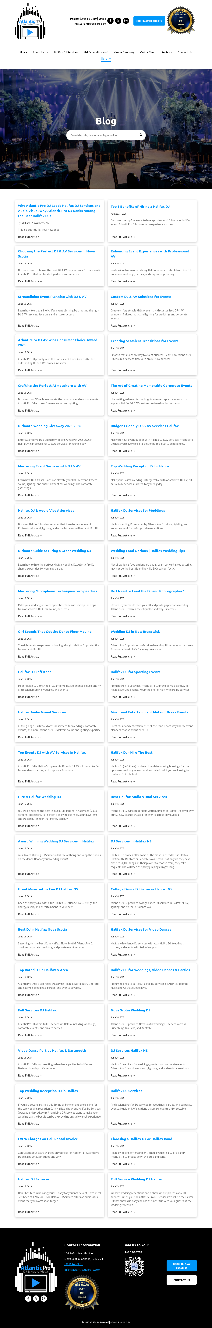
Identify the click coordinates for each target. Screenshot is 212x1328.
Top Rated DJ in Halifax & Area (43, 970)
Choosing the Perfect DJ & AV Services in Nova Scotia (56, 253)
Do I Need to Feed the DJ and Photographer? (147, 591)
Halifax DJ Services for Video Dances (141, 929)
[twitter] (118, 21)
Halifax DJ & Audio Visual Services (46, 510)
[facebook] (110, 21)
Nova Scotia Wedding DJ (130, 1010)
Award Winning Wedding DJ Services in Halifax (56, 841)
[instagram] (126, 21)
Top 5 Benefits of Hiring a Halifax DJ (140, 206)
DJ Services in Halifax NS (131, 841)
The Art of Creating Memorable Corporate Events (151, 385)
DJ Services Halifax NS (129, 1050)
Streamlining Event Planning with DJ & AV (52, 296)
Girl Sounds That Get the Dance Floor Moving (55, 631)
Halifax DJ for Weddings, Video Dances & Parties (150, 970)
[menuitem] (23, 52)
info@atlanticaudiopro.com (90, 24)
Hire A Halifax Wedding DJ (39, 796)
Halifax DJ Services (126, 1090)
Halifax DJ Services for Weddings (138, 510)
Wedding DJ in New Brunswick (135, 631)
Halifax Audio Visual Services (42, 712)
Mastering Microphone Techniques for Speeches (57, 591)
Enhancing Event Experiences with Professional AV (150, 253)
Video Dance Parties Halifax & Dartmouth (52, 1050)
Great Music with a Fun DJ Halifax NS (48, 889)
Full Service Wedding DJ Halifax (137, 1179)
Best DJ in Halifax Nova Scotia (42, 929)
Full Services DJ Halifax (37, 1010)
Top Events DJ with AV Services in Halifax (52, 752)
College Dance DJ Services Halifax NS (141, 889)
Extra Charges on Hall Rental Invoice (48, 1139)
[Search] (106, 135)
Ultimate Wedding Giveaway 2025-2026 (49, 425)
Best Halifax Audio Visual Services (139, 796)
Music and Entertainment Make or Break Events (150, 712)
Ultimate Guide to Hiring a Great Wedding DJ (54, 550)
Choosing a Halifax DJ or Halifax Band (141, 1139)
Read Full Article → (30, 237)
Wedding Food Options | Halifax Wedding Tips (148, 550)
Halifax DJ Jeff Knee (35, 671)
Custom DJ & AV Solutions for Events (141, 296)
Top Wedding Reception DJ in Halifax (141, 466)
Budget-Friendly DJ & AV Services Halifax (145, 425)
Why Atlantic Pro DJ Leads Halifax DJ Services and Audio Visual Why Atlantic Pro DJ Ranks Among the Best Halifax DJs (59, 210)
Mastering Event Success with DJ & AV (49, 466)
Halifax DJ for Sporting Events (136, 671)
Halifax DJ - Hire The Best (132, 752)
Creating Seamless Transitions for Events (144, 341)
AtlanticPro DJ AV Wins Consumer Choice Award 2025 (57, 342)
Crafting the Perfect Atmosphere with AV (52, 385)
